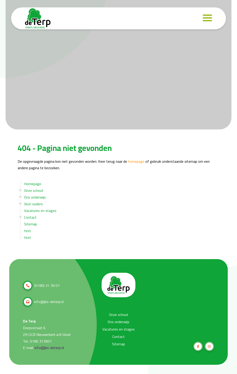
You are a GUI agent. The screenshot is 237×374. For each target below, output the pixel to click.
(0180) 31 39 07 (41, 285)
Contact (30, 217)
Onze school (33, 190)
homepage (136, 161)
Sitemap (30, 224)
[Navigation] (207, 18)
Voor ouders (33, 204)
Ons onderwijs (35, 197)
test (27, 230)
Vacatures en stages (40, 210)
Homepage (32, 184)
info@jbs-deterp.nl (43, 302)
